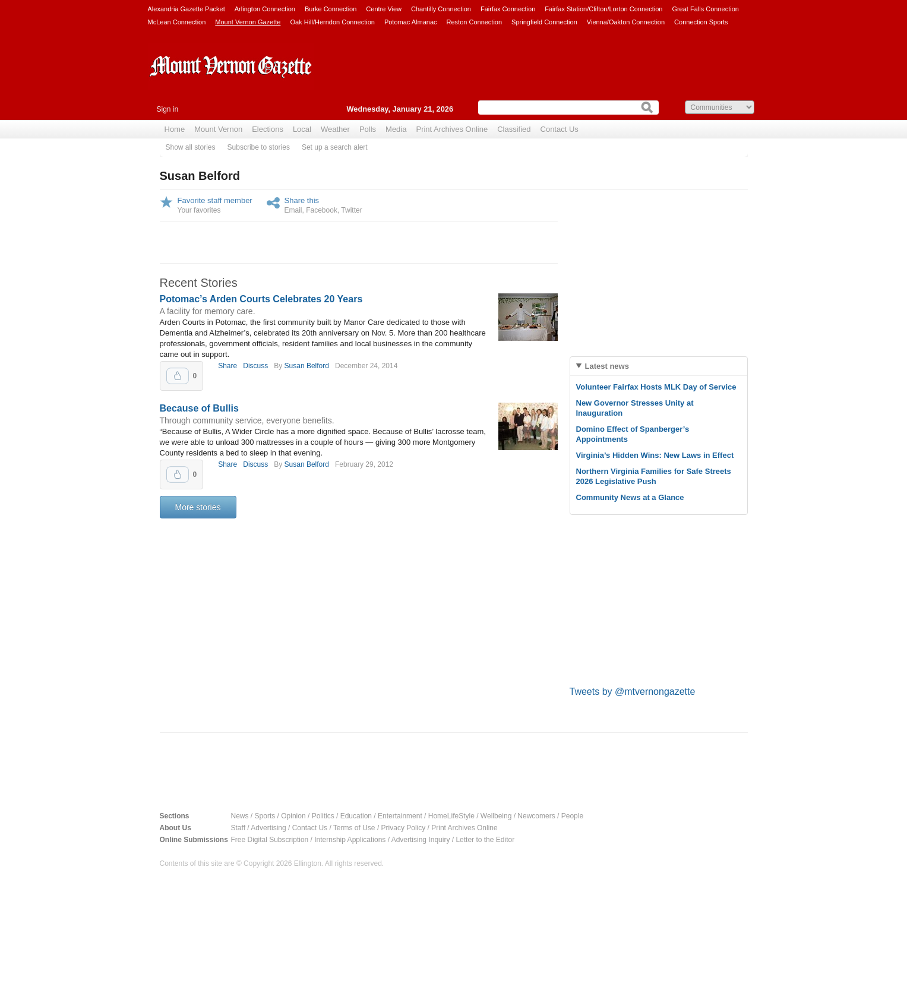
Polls (367, 129)
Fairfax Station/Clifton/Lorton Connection (603, 8)
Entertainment (400, 816)
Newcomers (536, 816)
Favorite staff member (215, 200)
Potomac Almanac (410, 22)
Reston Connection (475, 22)
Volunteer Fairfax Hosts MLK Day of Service (656, 386)
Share (227, 366)
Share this (302, 200)
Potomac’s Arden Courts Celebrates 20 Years (261, 299)
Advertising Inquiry (420, 840)
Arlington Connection (265, 8)
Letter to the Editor (485, 840)
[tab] (658, 366)
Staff (238, 828)
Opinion (293, 816)
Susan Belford (307, 366)
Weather (335, 129)
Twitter (351, 210)
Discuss (255, 366)
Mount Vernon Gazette (247, 22)
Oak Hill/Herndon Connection (332, 22)
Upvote (177, 376)
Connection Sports (701, 22)
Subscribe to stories (258, 147)
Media (395, 129)
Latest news (607, 366)
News (240, 816)
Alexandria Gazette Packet (186, 8)
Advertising (268, 828)
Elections (267, 129)
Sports (265, 816)
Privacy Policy (403, 828)
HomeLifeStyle (451, 816)
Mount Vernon (218, 129)
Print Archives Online (452, 129)
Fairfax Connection (508, 8)
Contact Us (560, 129)
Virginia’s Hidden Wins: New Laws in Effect (655, 455)
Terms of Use (354, 828)
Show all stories (191, 147)
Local (302, 129)
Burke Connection (330, 8)
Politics (323, 816)
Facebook (321, 210)
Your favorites (199, 210)
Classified (513, 129)
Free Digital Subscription (270, 840)
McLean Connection (177, 22)
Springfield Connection (544, 22)
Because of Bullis (199, 408)
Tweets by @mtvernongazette (633, 692)
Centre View (384, 8)
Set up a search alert (335, 147)
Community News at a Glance (630, 497)
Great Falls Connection (705, 8)
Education (356, 816)
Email (293, 210)
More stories (198, 507)
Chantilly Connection (441, 8)
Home (175, 129)
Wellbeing (496, 816)
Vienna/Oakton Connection (626, 22)
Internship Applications (349, 840)
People (572, 816)
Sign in (168, 109)
